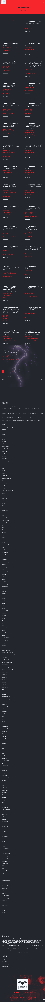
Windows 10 (4, 834)
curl (2, 513)
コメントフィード (5, 964)
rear (2, 746)
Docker (3, 517)
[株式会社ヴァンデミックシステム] (13, 2)
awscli (3, 493)
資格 (2, 910)
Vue (2, 800)
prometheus (4, 728)
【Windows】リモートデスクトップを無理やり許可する (11, 352)
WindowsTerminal (5, 838)
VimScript (4, 787)
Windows (40, 26)
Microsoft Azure (5, 650)
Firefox (3, 532)
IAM (2, 470)
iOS (2, 569)
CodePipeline (4, 456)
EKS (2, 468)
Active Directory (6, 152)
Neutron (3, 711)
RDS (2, 480)
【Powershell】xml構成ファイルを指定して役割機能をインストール (33, 186)
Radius (3, 738)
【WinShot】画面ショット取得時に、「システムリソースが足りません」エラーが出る (20, 949)
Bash (3, 495)
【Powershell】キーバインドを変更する (33, 84)
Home (16, 993)
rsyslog (3, 618)
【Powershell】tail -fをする (33, 44)
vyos (3, 802)
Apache (3, 434)
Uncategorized (5, 778)
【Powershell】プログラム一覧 (33, 167)
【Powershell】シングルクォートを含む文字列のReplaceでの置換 (11, 125)
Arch (3, 437)
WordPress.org (5, 966)
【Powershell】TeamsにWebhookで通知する (11, 105)
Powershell (35, 26)
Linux (3, 591)
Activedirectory (5, 863)
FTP (2, 540)
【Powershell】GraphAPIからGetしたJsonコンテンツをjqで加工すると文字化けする (33, 126)
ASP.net (3, 868)
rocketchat (4, 751)
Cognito (3, 458)
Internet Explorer (5, 567)
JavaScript (4, 571)
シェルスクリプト (5, 637)
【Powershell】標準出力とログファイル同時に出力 (11, 247)
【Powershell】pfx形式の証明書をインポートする (33, 22)
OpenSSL (3, 704)
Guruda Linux (4, 562)
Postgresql (4, 724)
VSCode (3, 797)
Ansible (3, 429)
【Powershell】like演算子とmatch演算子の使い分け (33, 146)
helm (3, 564)
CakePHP (3, 498)
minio (3, 679)
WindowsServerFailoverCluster (8, 883)
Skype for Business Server (7, 829)
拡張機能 (3, 674)
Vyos (3, 635)
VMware (3, 792)
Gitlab (3, 547)
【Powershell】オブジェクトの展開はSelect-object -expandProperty (11, 288)
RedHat (3, 615)
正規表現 (3, 908)
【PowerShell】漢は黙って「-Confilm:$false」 (12, 951)
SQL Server (4, 831)
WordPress (4, 885)
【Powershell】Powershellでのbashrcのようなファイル (10, 85)
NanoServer (4, 819)
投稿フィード (4, 961)
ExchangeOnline (5, 696)
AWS (3, 441)
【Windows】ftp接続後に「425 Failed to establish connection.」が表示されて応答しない (21, 945)
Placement (4, 716)
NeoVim (3, 684)
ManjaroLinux (4, 647)
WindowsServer (5, 836)
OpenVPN (4, 719)
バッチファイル (5, 853)
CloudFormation (5, 446)
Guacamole (4, 559)
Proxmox (3, 731)
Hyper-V (5, 273)
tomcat (3, 630)
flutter (3, 537)
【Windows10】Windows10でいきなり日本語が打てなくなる (15, 953)
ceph (3, 503)
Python (3, 736)
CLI (2, 443)
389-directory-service (6, 427)
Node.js (3, 692)
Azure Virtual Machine (6, 662)
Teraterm (4, 627)
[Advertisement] (11, 30)
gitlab (3, 600)
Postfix (3, 613)
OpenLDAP (4, 701)
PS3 (2, 733)
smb (2, 620)
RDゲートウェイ (5, 741)
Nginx (3, 689)
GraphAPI (5, 130)
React (3, 743)
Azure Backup (4, 657)
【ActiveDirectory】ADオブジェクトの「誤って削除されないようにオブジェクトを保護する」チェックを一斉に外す (11, 310)
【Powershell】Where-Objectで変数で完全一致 (33, 208)
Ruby (3, 753)
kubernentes (4, 584)
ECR (2, 466)
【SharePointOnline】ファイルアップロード (33, 308)
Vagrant (3, 780)
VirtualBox (4, 790)
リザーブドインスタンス (7, 490)
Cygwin (3, 515)
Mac (2, 643)
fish (2, 535)
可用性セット (4, 672)
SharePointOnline (29, 315)
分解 (2, 903)
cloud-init (4, 505)
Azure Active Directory (7, 652)
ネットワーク (4, 895)
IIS (2, 816)
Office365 (27, 313)
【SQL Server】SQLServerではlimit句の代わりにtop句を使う (33, 248)
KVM (3, 603)
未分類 (3, 905)
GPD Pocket (4, 552)
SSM (2, 488)
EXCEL (3, 527)
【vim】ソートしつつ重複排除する (9, 406)
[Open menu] (43, 2)
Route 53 (4, 483)
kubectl (3, 581)
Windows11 (4, 858)
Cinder (3, 708)
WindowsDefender (6, 880)
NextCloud (4, 687)
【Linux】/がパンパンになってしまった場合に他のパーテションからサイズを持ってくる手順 (21, 420)
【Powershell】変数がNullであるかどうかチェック (33, 267)
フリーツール (4, 898)
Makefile (3, 645)
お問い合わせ (27, 993)
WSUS (3, 846)
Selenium (3, 758)
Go (2, 549)
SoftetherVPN (5, 760)
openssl (3, 608)
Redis (3, 748)
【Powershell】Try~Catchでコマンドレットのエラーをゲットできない (33, 228)
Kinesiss (3, 473)
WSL (2, 841)
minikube (3, 677)
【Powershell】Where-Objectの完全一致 (11, 228)
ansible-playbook (5, 432)
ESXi (2, 794)
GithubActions (5, 544)
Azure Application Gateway (8, 654)
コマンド (3, 851)
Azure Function (5, 659)
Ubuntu (3, 632)
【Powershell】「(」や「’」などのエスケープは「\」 (11, 167)
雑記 (2, 912)
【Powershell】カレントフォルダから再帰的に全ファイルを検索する (33, 105)
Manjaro (3, 605)
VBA (2, 529)
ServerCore (4, 826)
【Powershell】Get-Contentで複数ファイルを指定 (33, 287)
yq (2, 890)
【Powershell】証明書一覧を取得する (11, 44)
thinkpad (3, 770)
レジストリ (4, 856)
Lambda (3, 475)
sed (2, 755)
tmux (3, 773)
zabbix (3, 893)
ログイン (3, 959)
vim (2, 785)
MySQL (3, 682)
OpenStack (4, 706)
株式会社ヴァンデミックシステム (20, 998)
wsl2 (3, 843)
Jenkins (3, 574)
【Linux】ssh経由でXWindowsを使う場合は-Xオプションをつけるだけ (16, 417)
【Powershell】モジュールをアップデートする (11, 207)
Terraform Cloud (5, 768)
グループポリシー (5, 848)
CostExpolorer (5, 461)
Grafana (3, 554)
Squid (3, 623)
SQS (2, 485)
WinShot (3, 900)
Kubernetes (4, 586)
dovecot (3, 522)
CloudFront (4, 448)
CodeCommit (5, 453)
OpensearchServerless (6, 478)
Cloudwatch (4, 451)
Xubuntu (3, 888)
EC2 (2, 463)
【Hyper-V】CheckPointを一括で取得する (11, 268)
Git (2, 542)
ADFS (3, 811)
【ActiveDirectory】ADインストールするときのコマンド (11, 146)
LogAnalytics (4, 667)
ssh (2, 625)
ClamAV (3, 598)
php (2, 721)
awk (2, 439)
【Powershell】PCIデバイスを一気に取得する (11, 63)
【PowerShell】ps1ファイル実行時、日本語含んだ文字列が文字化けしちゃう (11, 332)
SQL (2, 763)
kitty (3, 579)
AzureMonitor (5, 664)
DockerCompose (5, 520)
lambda (3, 589)
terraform (4, 765)
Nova (3, 713)
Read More (27, 31)
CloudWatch (4, 510)
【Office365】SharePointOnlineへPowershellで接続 (33, 332)
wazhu (3, 804)
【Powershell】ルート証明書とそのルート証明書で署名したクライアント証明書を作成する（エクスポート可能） (33, 64)
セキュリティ (4, 640)
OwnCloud (4, 610)
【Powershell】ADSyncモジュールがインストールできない (11, 186)
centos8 (3, 500)
